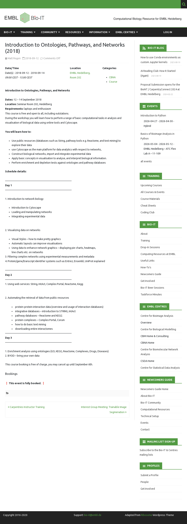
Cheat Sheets (148, 205)
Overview (146, 322)
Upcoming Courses (151, 185)
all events (146, 161)
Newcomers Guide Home (154, 389)
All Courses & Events (153, 192)
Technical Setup (150, 416)
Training (26, 32)
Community (49, 32)
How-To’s (146, 267)
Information (98, 32)
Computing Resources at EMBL (158, 254)
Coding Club (147, 212)
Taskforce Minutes (151, 294)
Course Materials (150, 198)
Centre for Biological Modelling (158, 329)
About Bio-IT (148, 395)
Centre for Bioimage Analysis (157, 315)
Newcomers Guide (151, 274)
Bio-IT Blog (156, 47)
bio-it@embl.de (92, 515)
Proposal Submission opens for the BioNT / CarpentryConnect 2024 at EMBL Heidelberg (160, 89)
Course (113, 81)
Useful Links (147, 260)
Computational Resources (155, 409)
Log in (167, 32)
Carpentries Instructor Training (26, 407)
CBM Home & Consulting (155, 336)
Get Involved (148, 280)
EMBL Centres (125, 32)
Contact (145, 429)
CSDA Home (147, 361)
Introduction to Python (153, 115)
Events (144, 422)
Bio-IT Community (151, 402)
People (145, 482)
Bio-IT (8, 32)
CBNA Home (147, 342)
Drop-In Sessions (150, 247)
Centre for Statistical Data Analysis (160, 367)
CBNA (112, 77)
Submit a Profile (150, 475)
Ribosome (146, 515)
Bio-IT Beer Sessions (152, 287)
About (144, 233)
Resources (73, 32)
